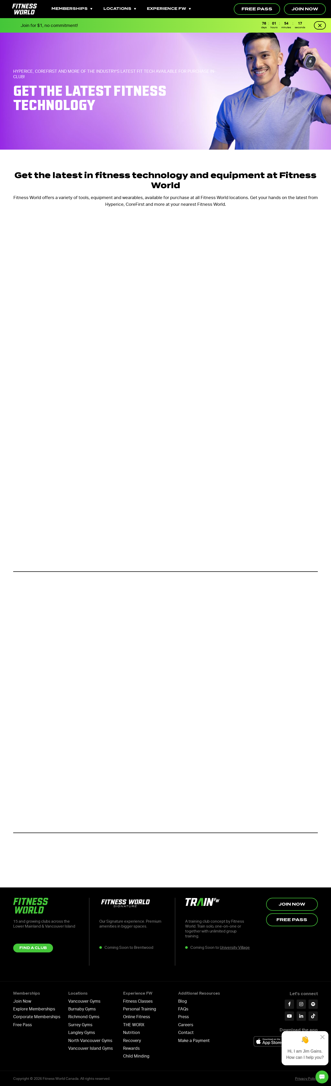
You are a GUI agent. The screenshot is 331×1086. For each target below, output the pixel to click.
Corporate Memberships (36, 1016)
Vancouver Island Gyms (90, 1048)
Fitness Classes (138, 1001)
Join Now (305, 8)
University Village (235, 947)
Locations (119, 9)
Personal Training (139, 1009)
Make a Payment (194, 1040)
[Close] (322, 1037)
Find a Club (33, 948)
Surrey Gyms (80, 1024)
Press (183, 1016)
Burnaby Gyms (82, 1009)
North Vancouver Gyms (90, 1040)
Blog (182, 1001)
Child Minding (136, 1056)
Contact (186, 1032)
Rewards (131, 1048)
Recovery (132, 1040)
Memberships (71, 9)
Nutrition (131, 1032)
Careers (185, 1024)
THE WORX (133, 1024)
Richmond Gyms (83, 1016)
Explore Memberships (34, 1009)
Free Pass (257, 8)
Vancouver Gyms (84, 1001)
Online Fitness (136, 1016)
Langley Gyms (81, 1032)
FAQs (183, 1009)
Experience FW (169, 9)
